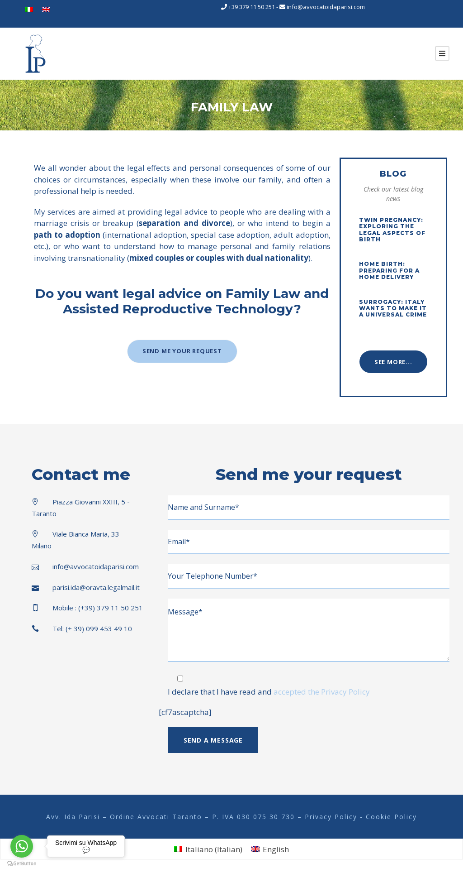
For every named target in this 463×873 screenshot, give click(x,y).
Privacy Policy (332, 816)
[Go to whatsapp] (21, 846)
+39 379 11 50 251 (251, 7)
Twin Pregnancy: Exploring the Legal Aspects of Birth (392, 229)
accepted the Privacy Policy (322, 691)
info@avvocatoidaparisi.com (326, 7)
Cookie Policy (391, 816)
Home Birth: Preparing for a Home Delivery (389, 270)
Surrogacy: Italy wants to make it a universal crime (393, 308)
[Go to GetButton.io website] (21, 864)
